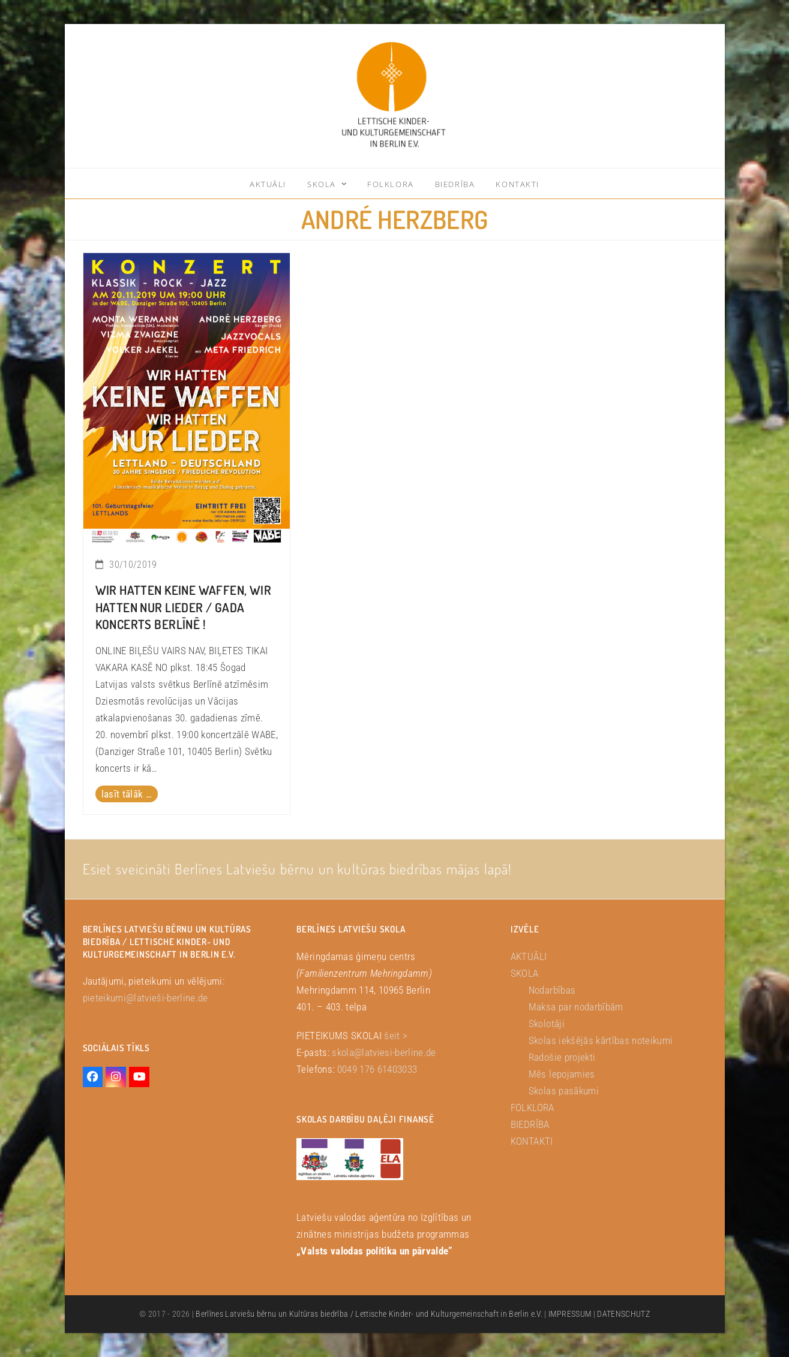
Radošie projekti (562, 1057)
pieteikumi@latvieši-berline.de (145, 998)
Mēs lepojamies (562, 1074)
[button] (26, 1330)
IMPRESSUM (569, 1314)
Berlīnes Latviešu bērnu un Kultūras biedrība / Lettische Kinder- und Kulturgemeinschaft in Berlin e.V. (369, 1314)
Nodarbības (552, 990)
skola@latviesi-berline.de (384, 1052)
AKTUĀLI (529, 956)
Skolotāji (547, 1024)
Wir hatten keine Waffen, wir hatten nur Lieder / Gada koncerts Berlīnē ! (183, 607)
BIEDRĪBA (530, 1124)
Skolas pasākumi (564, 1091)
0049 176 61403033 (377, 1069)
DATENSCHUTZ (623, 1314)
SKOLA (525, 973)
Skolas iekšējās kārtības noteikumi (601, 1040)
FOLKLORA (532, 1108)
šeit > (395, 1036)
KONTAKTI (532, 1141)
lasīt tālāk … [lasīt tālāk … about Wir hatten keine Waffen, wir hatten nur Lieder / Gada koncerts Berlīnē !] (126, 794)
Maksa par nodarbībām (576, 1007)
